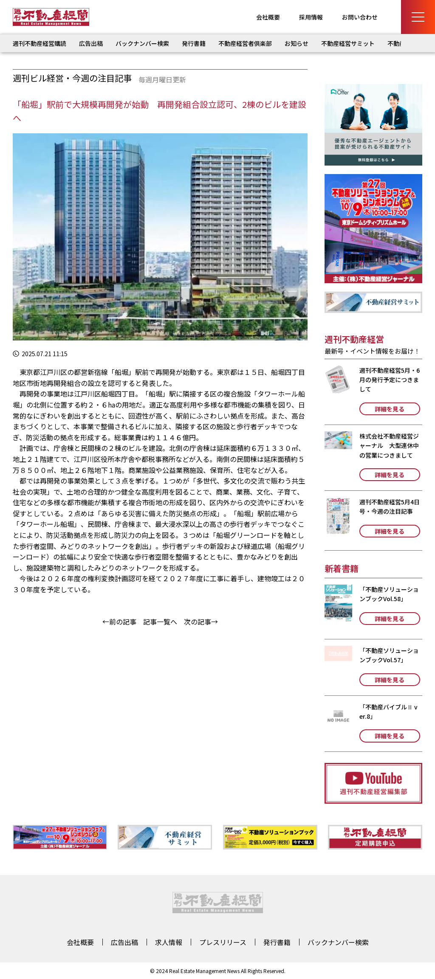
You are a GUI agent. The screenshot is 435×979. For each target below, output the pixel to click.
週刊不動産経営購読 (39, 43)
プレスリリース (222, 942)
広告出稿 (91, 43)
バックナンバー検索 (142, 43)
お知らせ (296, 43)
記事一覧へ (160, 621)
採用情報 (311, 17)
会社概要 (268, 17)
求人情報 (168, 942)
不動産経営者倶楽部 (245, 43)
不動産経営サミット (348, 43)
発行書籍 (194, 43)
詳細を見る (389, 409)
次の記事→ (201, 621)
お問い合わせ (360, 17)
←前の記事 (119, 621)
